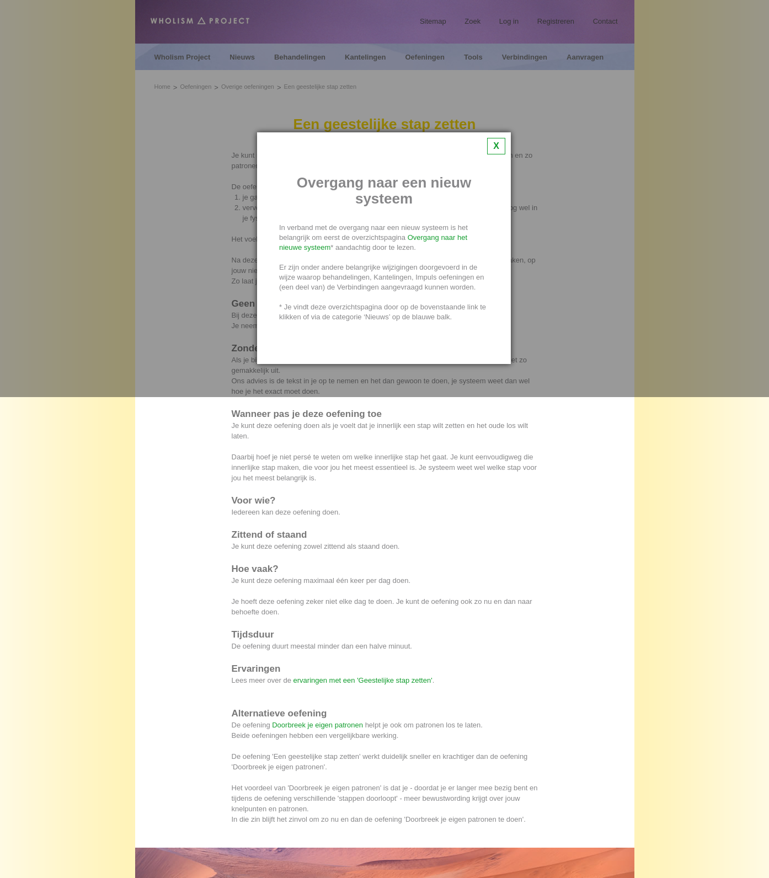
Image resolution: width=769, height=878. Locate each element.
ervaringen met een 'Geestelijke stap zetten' (362, 680)
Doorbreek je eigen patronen (317, 725)
